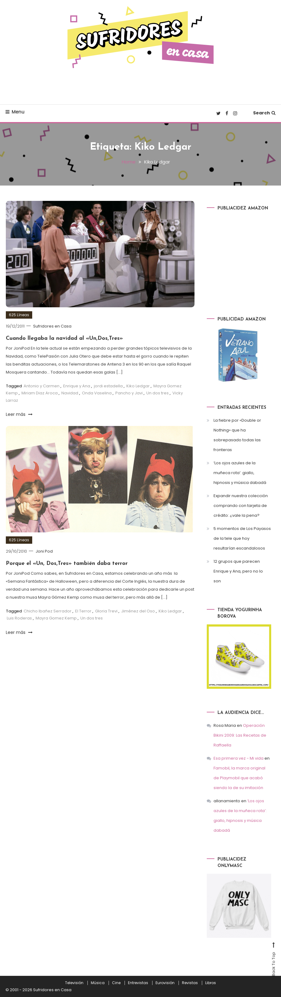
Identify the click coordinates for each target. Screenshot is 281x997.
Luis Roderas (19, 618)
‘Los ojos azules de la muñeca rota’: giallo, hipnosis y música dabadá (240, 472)
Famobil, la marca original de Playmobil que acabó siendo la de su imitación (239, 778)
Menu (15, 112)
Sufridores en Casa (52, 326)
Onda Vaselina (97, 393)
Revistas (190, 983)
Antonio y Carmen (42, 386)
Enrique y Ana (76, 386)
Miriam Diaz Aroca (39, 393)
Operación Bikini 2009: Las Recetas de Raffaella (240, 735)
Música (98, 983)
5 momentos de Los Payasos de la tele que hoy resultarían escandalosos (242, 538)
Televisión (74, 983)
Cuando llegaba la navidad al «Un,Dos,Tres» (64, 338)
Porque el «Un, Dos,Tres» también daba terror (67, 563)
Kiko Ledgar (138, 386)
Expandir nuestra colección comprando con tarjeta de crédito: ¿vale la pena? (241, 505)
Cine (116, 983)
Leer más (19, 414)
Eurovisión (165, 983)
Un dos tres (157, 393)
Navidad (69, 393)
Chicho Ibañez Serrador (47, 611)
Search (264, 113)
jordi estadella (108, 386)
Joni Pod (44, 551)
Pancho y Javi (129, 393)
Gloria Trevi (106, 611)
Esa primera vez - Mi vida (239, 758)
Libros (210, 983)
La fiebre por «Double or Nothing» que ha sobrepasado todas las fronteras (237, 435)
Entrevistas (138, 983)
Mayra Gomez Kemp (56, 618)
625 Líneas (19, 314)
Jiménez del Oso (138, 611)
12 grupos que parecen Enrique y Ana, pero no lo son (238, 571)
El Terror (83, 611)
